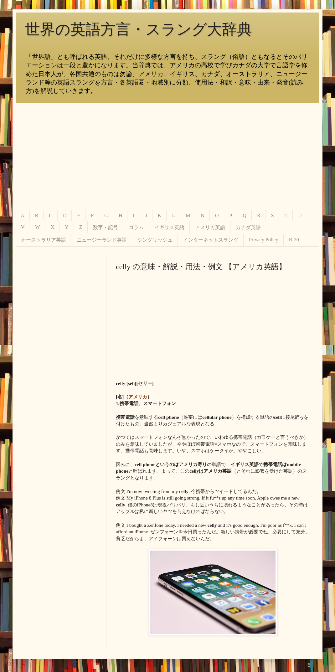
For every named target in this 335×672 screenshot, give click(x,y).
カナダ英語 (248, 227)
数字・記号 (105, 227)
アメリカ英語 (210, 227)
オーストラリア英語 (43, 240)
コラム (136, 227)
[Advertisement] (167, 156)
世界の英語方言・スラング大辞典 (138, 29)
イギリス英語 (169, 227)
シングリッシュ (155, 240)
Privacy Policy (263, 239)
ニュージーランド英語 (102, 240)
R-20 (294, 239)
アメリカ (137, 396)
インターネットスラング (210, 240)
